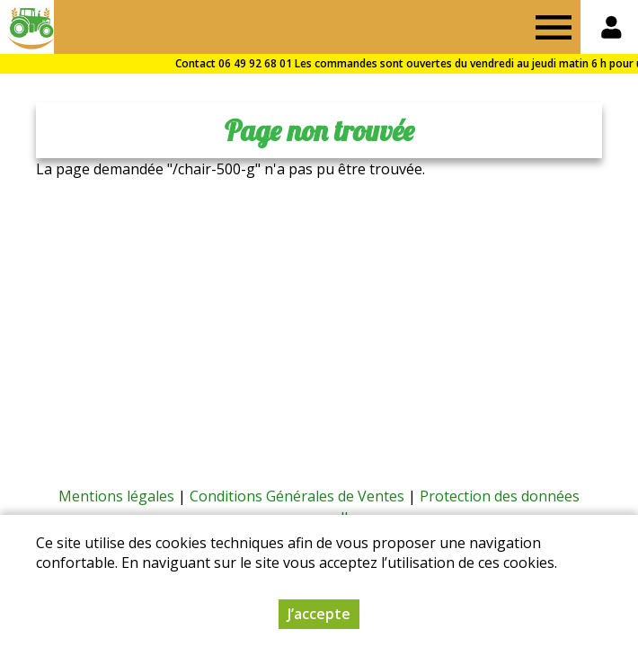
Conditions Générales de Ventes (297, 496)
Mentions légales (116, 496)
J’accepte (319, 614)
